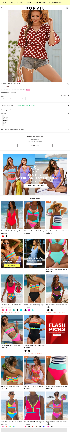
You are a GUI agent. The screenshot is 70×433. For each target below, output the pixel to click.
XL (23, 99)
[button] (35, 105)
